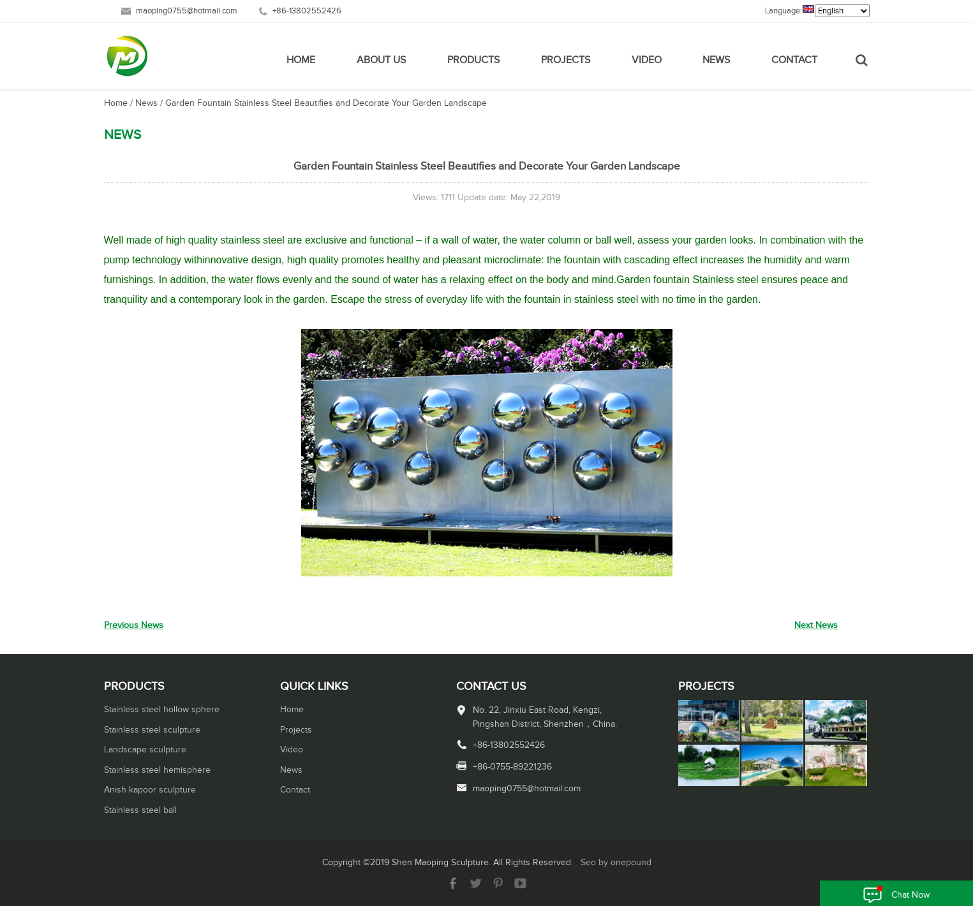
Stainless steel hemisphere (157, 770)
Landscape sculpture (145, 750)
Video (647, 60)
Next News (816, 625)
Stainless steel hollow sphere (161, 710)
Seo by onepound (616, 863)
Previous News (133, 625)
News (716, 60)
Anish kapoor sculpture (150, 790)
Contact (794, 60)
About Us (381, 60)
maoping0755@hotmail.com (186, 11)
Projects (565, 60)
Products (473, 60)
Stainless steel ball (140, 810)
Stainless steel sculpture (152, 730)
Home (300, 60)
